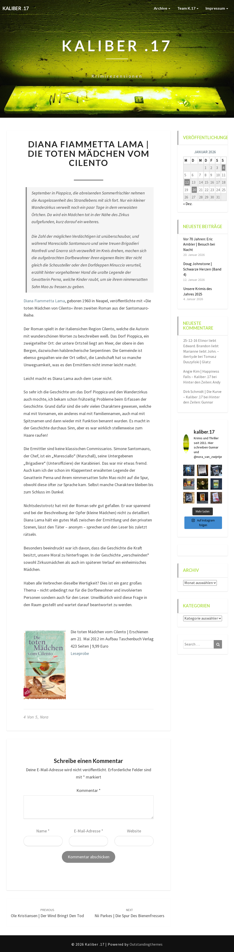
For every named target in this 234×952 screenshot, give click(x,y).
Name (43, 831)
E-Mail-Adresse (88, 831)
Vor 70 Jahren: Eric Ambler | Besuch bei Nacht (199, 244)
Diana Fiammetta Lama (44, 300)
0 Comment (114, 174)
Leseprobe (80, 653)
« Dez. (187, 203)
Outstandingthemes (146, 944)
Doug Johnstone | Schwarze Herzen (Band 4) (202, 269)
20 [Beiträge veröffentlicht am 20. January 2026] (194, 189)
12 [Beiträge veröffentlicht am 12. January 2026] (187, 182)
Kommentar (88, 790)
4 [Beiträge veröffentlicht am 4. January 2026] (223, 167)
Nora (62, 174)
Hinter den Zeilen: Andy (201, 382)
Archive (162, 8)
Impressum (217, 8)
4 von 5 (30, 717)
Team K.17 (187, 8)
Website (134, 831)
